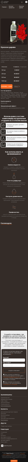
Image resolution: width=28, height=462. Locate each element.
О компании (4, 432)
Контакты (3, 435)
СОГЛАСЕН (14, 460)
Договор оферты (5, 440)
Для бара (3, 416)
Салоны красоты (5, 404)
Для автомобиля (5, 402)
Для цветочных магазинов (7, 418)
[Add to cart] (6, 86)
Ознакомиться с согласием (10, 384)
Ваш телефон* (7, 362)
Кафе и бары (4, 401)
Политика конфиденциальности (9, 438)
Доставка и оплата (6, 437)
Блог (2, 433)
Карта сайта (4, 442)
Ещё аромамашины (6, 405)
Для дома (3, 413)
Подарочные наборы (6, 426)
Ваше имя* (6, 357)
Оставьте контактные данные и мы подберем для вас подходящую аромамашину (13, 353)
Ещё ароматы (4, 420)
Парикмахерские (5, 397)
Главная (4, 7)
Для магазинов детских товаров (9, 412)
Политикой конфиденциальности (11, 377)
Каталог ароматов (11, 7)
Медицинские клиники (6, 399)
